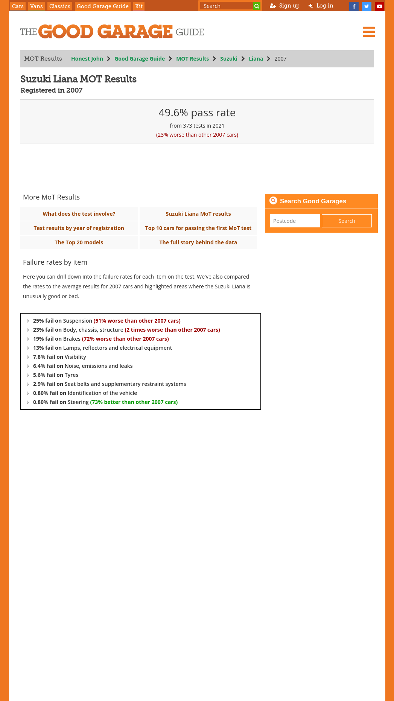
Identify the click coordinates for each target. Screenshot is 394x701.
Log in (321, 6)
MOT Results (192, 58)
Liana (256, 58)
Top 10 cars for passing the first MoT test (198, 228)
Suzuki (228, 58)
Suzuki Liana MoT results (198, 213)
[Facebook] (354, 6)
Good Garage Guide (103, 6)
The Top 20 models (79, 242)
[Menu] (369, 31)
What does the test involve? (79, 213)
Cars (18, 6)
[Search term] (230, 5)
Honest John (87, 58)
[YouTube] (379, 6)
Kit (139, 6)
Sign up (285, 6)
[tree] (140, 361)
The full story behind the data (198, 242)
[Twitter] (367, 6)
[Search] (256, 6)
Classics (59, 6)
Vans (36, 6)
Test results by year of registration (78, 228)
